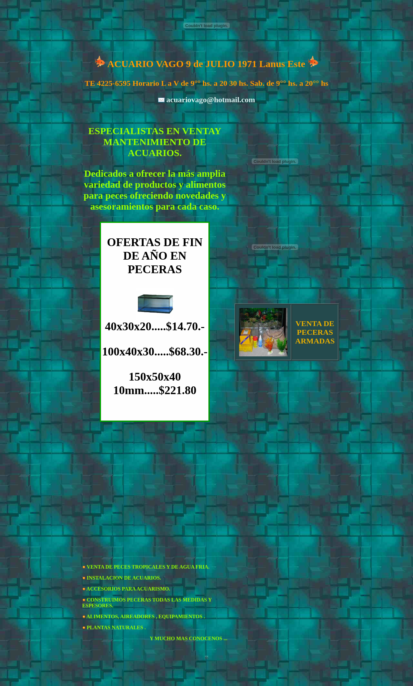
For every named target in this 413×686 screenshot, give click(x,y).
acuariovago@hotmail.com (210, 99)
